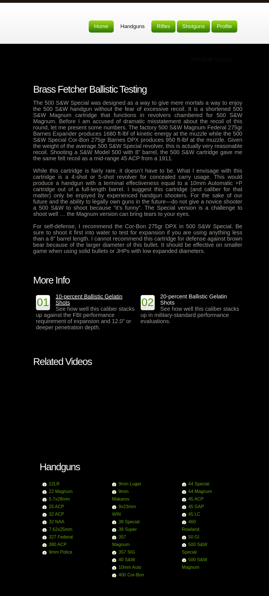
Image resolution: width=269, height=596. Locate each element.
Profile (224, 26)
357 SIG (126, 552)
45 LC (194, 514)
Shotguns (193, 26)
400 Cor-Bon (131, 574)
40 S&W (126, 559)
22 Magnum (61, 491)
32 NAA (56, 521)
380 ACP (58, 544)
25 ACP (56, 506)
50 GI (193, 537)
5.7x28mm (59, 499)
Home (101, 26)
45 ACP (196, 499)
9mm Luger (129, 483)
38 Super (127, 529)
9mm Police (60, 552)
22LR (54, 483)
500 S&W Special (211, 59)
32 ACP (56, 514)
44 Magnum (200, 491)
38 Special (129, 521)
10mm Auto (129, 567)
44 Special (198, 483)
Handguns (132, 26)
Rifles (163, 26)
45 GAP (196, 506)
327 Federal (61, 537)
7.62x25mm (60, 529)
